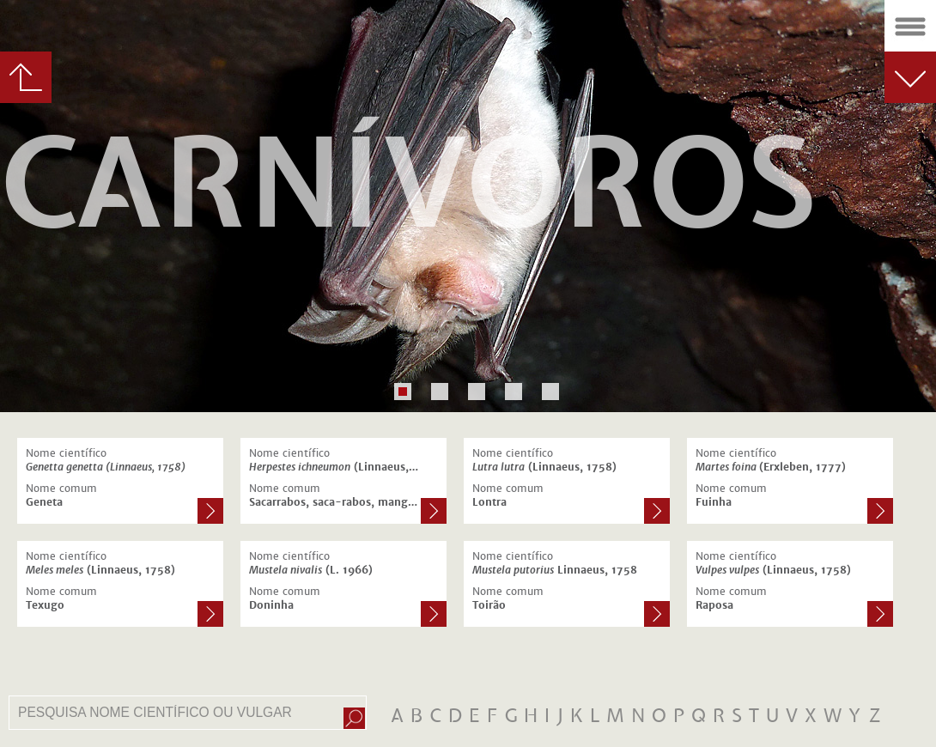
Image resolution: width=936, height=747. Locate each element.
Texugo (45, 605)
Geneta (44, 502)
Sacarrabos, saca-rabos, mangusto (335, 502)
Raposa (714, 605)
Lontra (489, 502)
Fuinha (714, 502)
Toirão (489, 605)
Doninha (271, 605)
